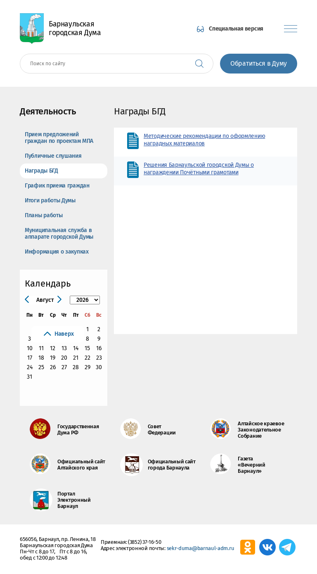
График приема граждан (57, 185)
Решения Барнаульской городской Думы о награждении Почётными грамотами (199, 168)
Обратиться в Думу (258, 63)
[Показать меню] (290, 28)
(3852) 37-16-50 (144, 542)
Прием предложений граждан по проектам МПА (59, 138)
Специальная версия (236, 28)
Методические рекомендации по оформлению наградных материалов (204, 140)
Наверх (63, 333)
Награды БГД (41, 170)
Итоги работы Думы (50, 200)
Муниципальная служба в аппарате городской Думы (59, 233)
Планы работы (43, 215)
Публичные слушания (53, 155)
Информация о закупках (57, 251)
